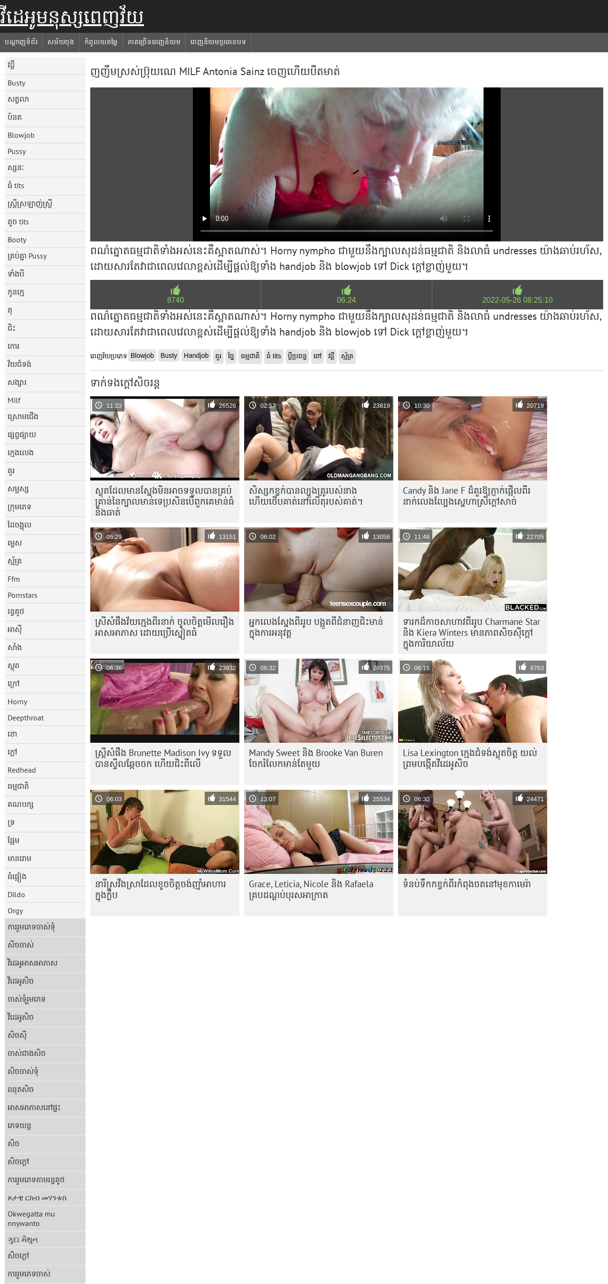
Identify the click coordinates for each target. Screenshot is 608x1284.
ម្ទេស (15, 542)
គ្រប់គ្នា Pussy (27, 255)
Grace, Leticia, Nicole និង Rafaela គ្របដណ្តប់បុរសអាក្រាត (311, 889)
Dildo (16, 894)
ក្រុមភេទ (19, 506)
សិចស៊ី (17, 1035)
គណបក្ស (21, 804)
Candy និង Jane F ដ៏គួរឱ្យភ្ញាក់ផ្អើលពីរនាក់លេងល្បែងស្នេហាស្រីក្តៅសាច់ (467, 496)
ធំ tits (16, 185)
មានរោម (19, 858)
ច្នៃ (231, 356)
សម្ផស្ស (18, 488)
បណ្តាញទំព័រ (21, 42)
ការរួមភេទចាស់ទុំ (31, 926)
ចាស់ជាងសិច (27, 1053)
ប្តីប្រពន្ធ (297, 356)
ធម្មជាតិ (18, 786)
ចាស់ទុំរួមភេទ (27, 999)
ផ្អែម (13, 840)
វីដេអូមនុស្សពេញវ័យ (72, 16)
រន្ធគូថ (16, 611)
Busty (16, 82)
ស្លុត (13, 665)
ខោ (12, 733)
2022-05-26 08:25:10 (517, 300)
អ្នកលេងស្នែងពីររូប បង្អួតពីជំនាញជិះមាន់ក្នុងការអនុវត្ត (316, 627)
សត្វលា (18, 99)
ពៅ (318, 356)
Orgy (15, 910)
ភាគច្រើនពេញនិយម (154, 42)
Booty (17, 239)
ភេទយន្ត (19, 1125)
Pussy (17, 151)
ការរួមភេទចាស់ (29, 1273)
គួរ (11, 470)
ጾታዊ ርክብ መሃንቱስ (37, 1197)
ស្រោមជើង (23, 416)
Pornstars (23, 595)
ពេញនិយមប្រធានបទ (218, 42)
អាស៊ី (15, 629)
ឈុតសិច (21, 1089)
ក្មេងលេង (21, 452)
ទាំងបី (16, 273)
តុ (10, 310)
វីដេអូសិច (21, 981)
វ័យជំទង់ (19, 364)
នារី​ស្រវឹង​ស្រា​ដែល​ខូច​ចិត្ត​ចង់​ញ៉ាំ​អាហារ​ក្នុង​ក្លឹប (160, 889)
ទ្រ (11, 822)
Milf (14, 400)
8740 (175, 300)
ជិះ (12, 328)
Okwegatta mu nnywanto (31, 1218)
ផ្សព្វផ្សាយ (22, 434)
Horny (17, 701)
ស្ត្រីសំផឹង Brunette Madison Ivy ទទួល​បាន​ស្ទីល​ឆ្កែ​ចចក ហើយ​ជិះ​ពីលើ (163, 758)
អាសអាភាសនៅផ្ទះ (34, 1107)
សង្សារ (17, 382)
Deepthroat (26, 717)
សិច (13, 1143)
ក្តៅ (12, 752)
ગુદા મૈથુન (23, 1239)
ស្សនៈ (16, 167)
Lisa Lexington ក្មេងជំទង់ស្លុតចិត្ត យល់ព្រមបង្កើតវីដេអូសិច (470, 758)
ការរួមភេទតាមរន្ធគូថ (36, 1179)
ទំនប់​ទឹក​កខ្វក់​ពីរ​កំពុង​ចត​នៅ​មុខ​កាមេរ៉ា (467, 884)
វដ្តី (11, 64)
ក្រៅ (13, 683)
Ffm (14, 579)
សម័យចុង (61, 42)
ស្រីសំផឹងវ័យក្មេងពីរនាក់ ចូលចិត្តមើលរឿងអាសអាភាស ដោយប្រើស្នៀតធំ (164, 627)
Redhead (22, 770)
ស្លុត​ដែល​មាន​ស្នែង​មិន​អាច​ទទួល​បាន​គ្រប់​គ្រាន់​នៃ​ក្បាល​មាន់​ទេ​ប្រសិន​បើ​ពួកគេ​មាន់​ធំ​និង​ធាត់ (164, 501)
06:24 (346, 300)
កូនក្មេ (16, 292)
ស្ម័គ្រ (15, 560)
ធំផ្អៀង (17, 876)
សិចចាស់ (21, 944)
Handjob (196, 355)
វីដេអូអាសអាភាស (32, 963)
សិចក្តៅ (18, 1161)
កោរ (13, 346)
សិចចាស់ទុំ (23, 1071)
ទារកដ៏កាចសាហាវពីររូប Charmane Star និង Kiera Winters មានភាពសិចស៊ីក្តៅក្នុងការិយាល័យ (471, 632)
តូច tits (18, 221)
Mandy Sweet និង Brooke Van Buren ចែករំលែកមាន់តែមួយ (316, 758)
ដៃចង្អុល (19, 524)
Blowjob (21, 135)
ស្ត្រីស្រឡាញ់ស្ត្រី (30, 203)
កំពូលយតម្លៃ (101, 42)
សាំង (15, 647)
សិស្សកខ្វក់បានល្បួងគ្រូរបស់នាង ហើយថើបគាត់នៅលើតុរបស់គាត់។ (306, 496)
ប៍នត (15, 117)
